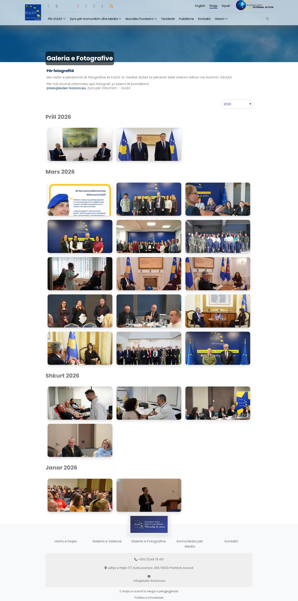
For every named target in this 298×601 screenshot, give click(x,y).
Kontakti (204, 19)
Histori (219, 19)
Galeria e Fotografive (148, 541)
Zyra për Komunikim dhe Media (94, 19)
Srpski (226, 6)
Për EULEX (55, 19)
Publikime (186, 19)
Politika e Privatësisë (149, 598)
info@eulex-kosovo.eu (149, 581)
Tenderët (168, 19)
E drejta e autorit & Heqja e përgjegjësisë (149, 591)
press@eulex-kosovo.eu (66, 88)
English (200, 6)
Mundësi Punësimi (139, 19)
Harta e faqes (65, 541)
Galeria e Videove (107, 541)
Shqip (213, 6)
